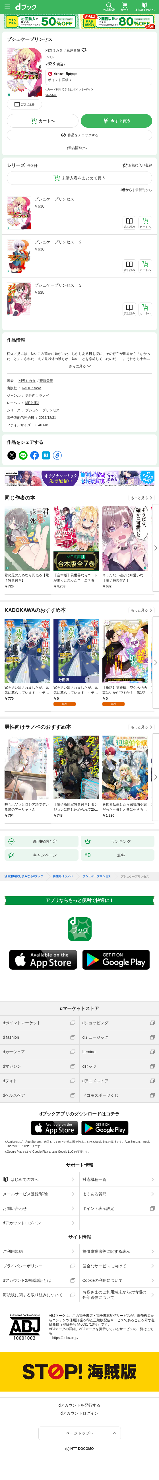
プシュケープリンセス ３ (58, 285)
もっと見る (139, 498)
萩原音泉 (73, 50)
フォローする (84, 50)
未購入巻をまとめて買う (84, 178)
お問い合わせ (15, 1208)
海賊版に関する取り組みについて (33, 1295)
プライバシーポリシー (23, 1266)
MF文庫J (32, 403)
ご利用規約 (13, 1251)
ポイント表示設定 (98, 1208)
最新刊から (143, 190)
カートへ (47, 121)
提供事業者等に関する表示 (106, 1251)
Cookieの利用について (102, 1280)
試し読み (28, 104)
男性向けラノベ (37, 396)
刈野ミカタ (54, 50)
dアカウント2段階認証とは (27, 1280)
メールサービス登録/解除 (25, 1194)
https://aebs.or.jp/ (65, 1338)
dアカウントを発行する (80, 1405)
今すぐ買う (121, 121)
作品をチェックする (83, 135)
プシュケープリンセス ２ (58, 242)
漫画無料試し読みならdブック (24, 876)
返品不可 (51, 95)
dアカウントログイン (22, 1223)
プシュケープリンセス (54, 199)
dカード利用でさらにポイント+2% (68, 89)
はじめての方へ (20, 1179)
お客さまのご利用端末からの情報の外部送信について (114, 1294)
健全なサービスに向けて (104, 1266)
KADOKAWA (31, 388)
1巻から (126, 190)
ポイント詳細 (58, 80)
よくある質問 (94, 1194)
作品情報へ (77, 147)
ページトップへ (80, 1433)
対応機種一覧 (94, 1179)
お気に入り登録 (140, 165)
